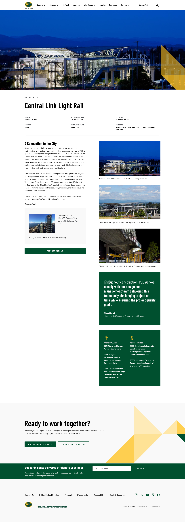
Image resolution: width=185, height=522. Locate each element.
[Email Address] (111, 468)
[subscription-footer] (140, 468)
